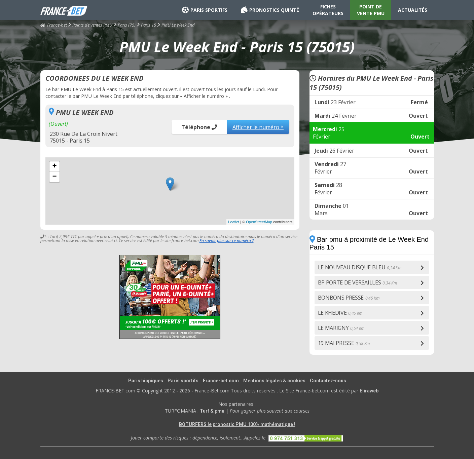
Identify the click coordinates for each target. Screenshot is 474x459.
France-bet (53, 25)
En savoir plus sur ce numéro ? (226, 240)
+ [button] (54, 166)
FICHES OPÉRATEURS (328, 9)
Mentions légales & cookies (274, 380)
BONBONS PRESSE (348, 297)
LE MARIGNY (341, 328)
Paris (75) (127, 25)
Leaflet (233, 222)
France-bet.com (221, 380)
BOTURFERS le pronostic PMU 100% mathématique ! (237, 424)
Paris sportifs (183, 380)
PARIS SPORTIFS (204, 10)
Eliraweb (369, 390)
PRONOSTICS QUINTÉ (270, 10)
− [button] (54, 177)
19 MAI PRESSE (344, 343)
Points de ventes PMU (92, 25)
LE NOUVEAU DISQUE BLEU (359, 267)
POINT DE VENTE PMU (371, 9)
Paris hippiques (145, 380)
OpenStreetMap (259, 222)
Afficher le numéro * (258, 126)
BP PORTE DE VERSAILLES (357, 282)
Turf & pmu (212, 411)
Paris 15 (148, 25)
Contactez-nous (328, 380)
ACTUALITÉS (412, 10)
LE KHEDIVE (340, 312)
